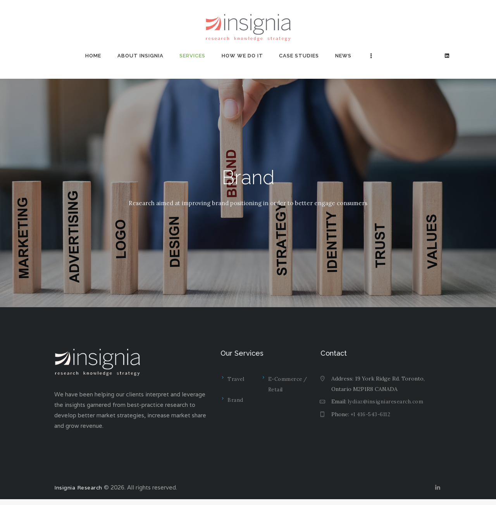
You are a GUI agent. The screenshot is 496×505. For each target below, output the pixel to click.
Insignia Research (78, 490)
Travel (235, 378)
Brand (235, 400)
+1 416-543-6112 (371, 414)
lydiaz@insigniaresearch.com (385, 401)
